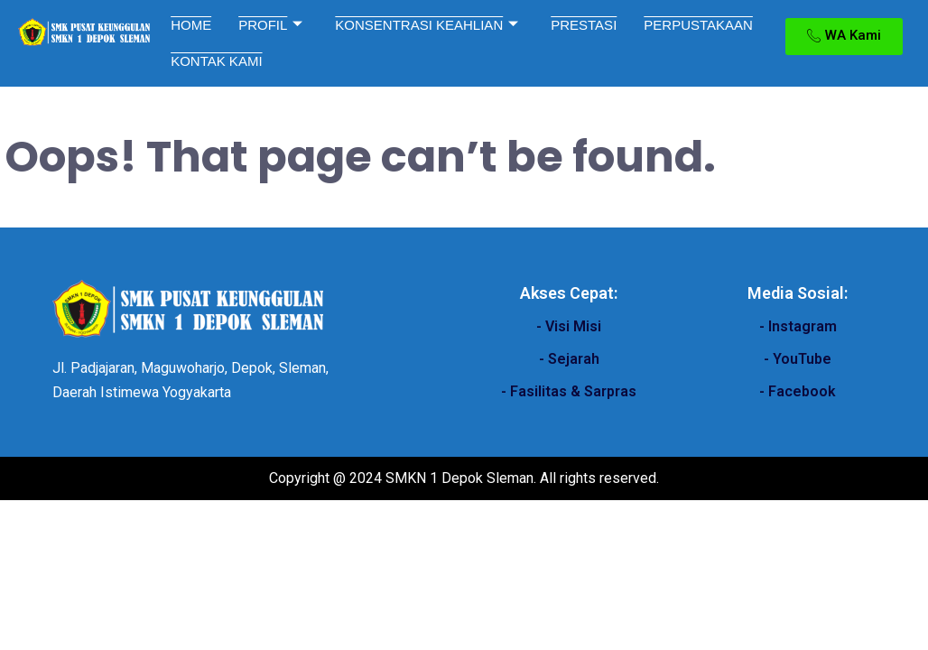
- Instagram (798, 326)
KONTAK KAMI (216, 61)
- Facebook (797, 391)
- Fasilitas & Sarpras (568, 391)
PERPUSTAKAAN (698, 24)
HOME (191, 24)
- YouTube (797, 358)
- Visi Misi (568, 326)
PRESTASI (584, 24)
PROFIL (270, 25)
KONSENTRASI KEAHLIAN (426, 25)
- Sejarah (569, 358)
